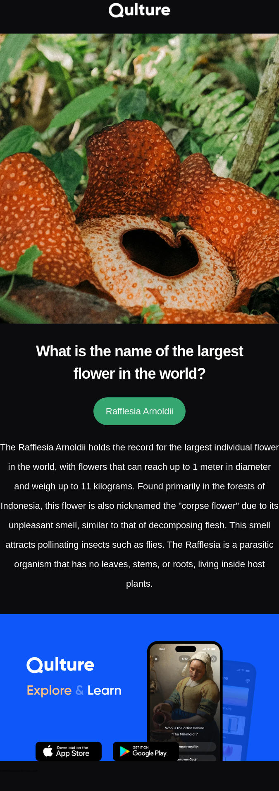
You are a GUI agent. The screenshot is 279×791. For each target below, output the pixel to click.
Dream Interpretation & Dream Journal (18, 770)
